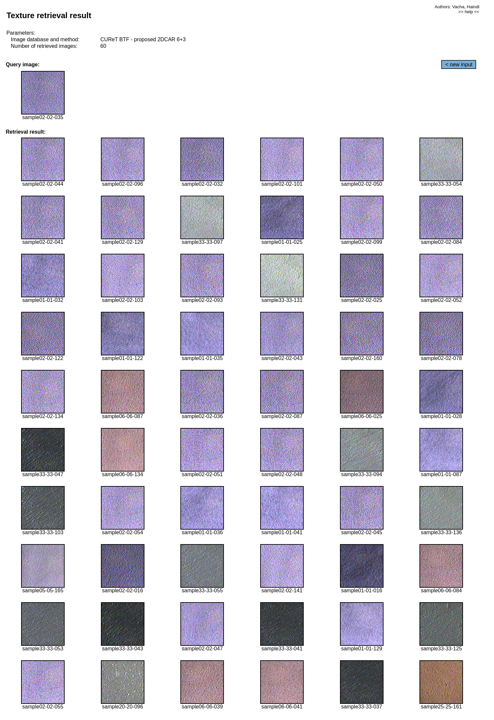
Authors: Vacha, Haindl (457, 6)
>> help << (468, 11)
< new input (458, 64)
